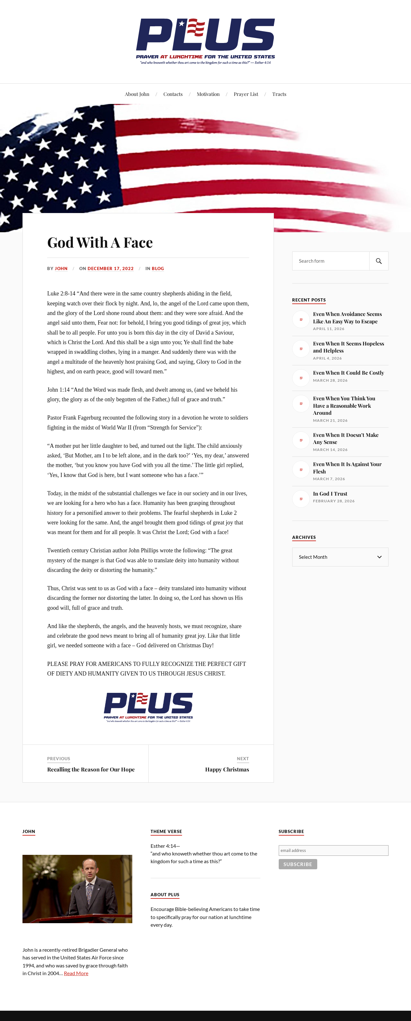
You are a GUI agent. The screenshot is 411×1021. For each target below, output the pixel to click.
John (61, 268)
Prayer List (246, 93)
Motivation (208, 93)
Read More (76, 973)
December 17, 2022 (111, 268)
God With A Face (100, 241)
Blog (158, 268)
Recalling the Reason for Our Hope (91, 769)
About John (137, 93)
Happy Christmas (227, 769)
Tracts (279, 93)
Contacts (173, 93)
